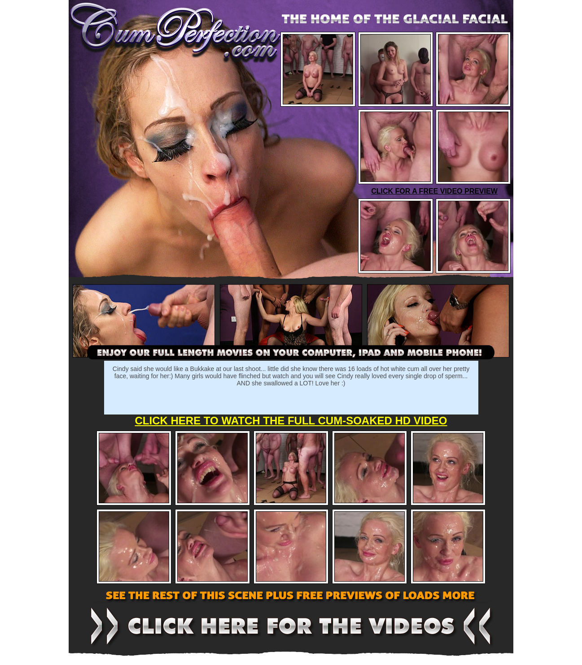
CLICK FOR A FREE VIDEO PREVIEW (434, 191)
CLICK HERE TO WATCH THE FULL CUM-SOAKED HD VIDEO (291, 421)
